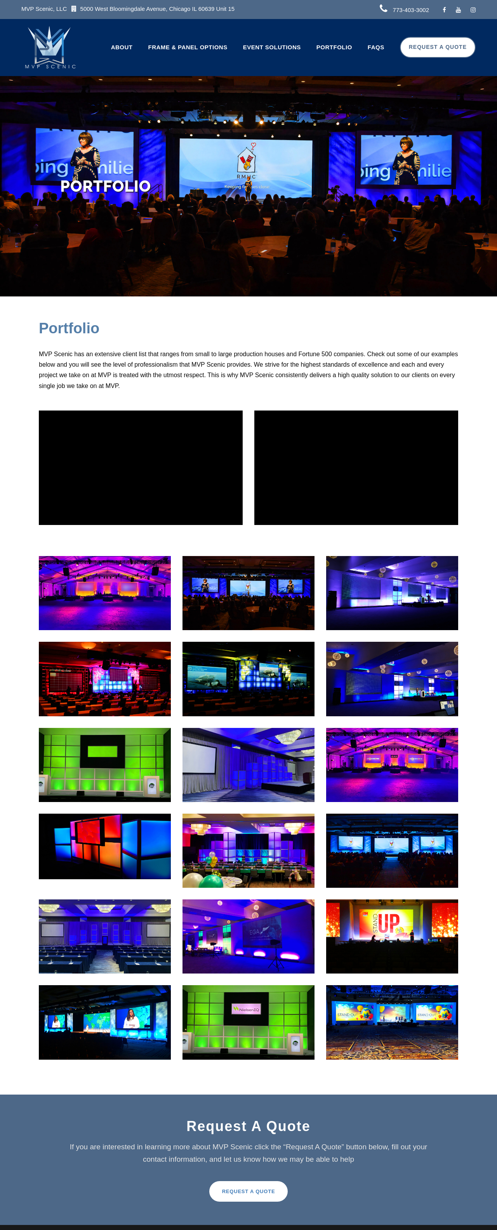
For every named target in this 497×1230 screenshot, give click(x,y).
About (122, 47)
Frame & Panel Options (188, 47)
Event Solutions (272, 47)
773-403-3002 (411, 10)
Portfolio (334, 47)
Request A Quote (438, 47)
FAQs (376, 47)
